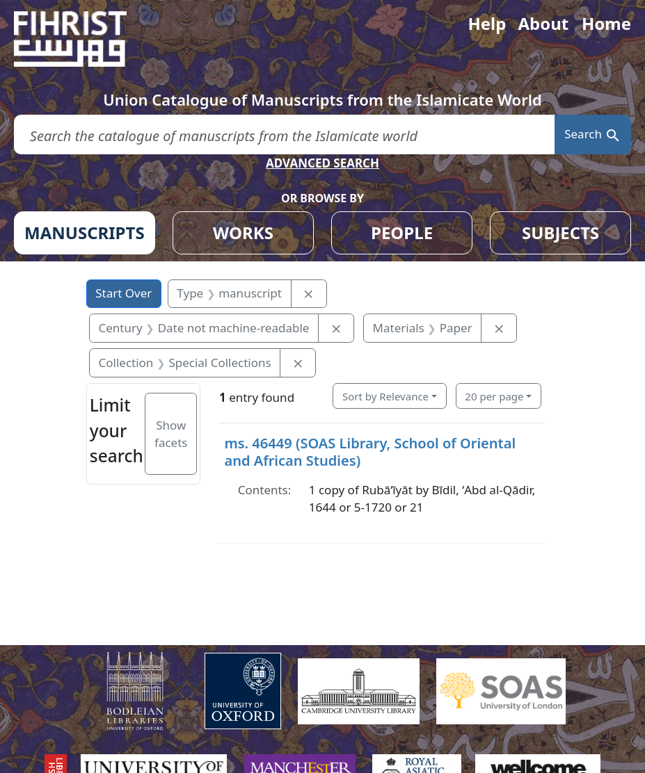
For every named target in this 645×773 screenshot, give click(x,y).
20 (494, 396)
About (543, 23)
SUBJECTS (560, 232)
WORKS (243, 232)
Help (487, 23)
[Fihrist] (83, 39)
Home (606, 23)
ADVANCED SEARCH (322, 163)
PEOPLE (402, 232)
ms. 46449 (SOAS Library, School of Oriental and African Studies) (370, 451)
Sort (385, 396)
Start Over (123, 293)
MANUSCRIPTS (84, 232)
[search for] (284, 134)
